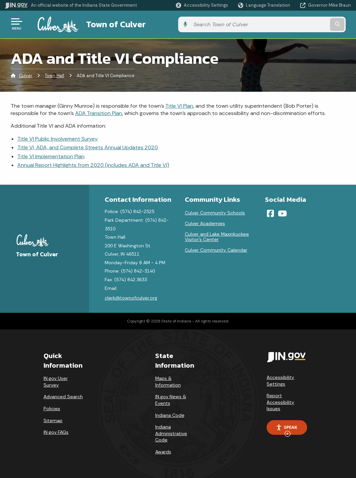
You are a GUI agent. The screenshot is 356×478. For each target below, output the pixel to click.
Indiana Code (169, 414)
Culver (25, 74)
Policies (52, 407)
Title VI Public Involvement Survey (57, 137)
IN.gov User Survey (56, 380)
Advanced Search (63, 396)
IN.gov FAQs (56, 431)
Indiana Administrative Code (171, 432)
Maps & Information (168, 380)
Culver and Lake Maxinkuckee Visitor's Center (217, 235)
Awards (163, 450)
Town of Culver (107, 23)
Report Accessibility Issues (280, 401)
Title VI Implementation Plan (50, 155)
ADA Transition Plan (98, 111)
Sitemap (53, 419)
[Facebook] (270, 212)
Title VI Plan (179, 104)
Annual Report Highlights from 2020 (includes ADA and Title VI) (93, 163)
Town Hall (54, 74)
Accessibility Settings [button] (280, 379)
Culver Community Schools (215, 212)
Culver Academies (205, 222)
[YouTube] (282, 212)
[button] (202, 5)
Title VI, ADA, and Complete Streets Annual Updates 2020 (87, 146)
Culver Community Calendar (216, 249)
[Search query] (312, 23)
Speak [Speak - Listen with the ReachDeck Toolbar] (286, 428)
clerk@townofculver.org (131, 297)
